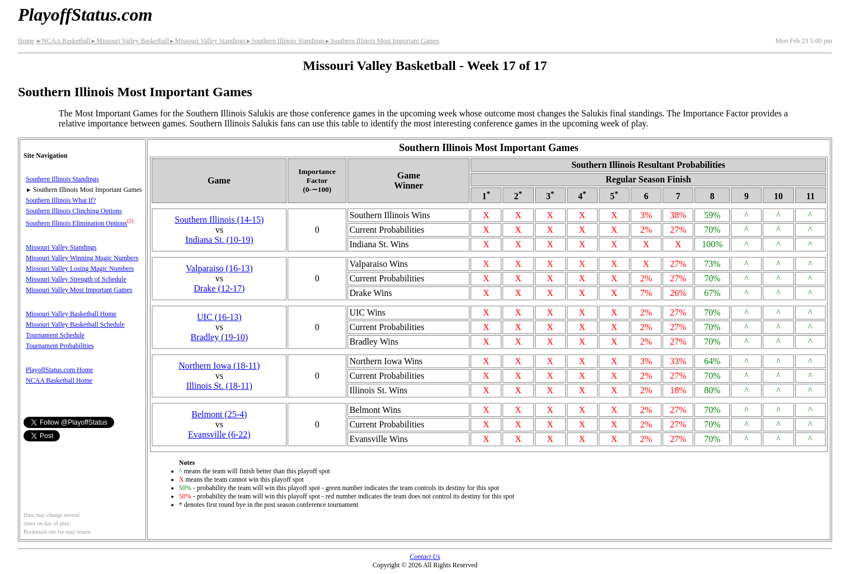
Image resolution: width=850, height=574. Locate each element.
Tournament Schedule (55, 335)
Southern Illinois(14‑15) (219, 219)
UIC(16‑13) (219, 317)
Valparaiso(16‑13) (219, 268)
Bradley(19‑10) (219, 337)
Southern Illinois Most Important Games (382, 41)
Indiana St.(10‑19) (219, 239)
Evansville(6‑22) (219, 434)
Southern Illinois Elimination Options (76, 223)
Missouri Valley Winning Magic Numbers (82, 258)
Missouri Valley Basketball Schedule (75, 324)
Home (26, 41)
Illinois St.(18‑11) (219, 385)
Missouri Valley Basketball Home (71, 314)
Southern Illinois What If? (61, 200)
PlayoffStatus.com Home (59, 370)
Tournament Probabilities (59, 346)
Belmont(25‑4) (219, 414)
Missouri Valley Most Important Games (79, 290)
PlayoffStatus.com (85, 14)
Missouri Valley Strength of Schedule (76, 279)
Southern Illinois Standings (285, 41)
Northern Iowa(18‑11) (219, 365)
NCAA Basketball (63, 41)
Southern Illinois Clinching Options (74, 211)
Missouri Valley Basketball (130, 41)
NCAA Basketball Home (59, 380)
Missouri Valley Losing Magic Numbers (80, 268)
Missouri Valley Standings (207, 41)
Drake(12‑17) (219, 288)
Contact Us (425, 557)
